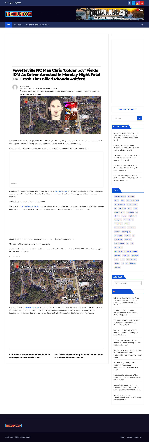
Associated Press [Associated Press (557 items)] (133, 200)
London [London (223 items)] (117, 232)
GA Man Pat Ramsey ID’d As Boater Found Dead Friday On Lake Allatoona (126, 168)
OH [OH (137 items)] (132, 243)
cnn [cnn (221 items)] (129, 208)
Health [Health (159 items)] (124, 216)
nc (48, 91)
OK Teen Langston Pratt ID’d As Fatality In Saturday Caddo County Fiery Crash (126, 158)
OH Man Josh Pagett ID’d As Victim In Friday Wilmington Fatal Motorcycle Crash (127, 178)
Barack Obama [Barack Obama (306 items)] (119, 204)
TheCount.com (122, 291)
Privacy (18, 25)
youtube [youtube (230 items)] (117, 267)
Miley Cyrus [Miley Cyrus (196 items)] (118, 235)
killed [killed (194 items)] (127, 224)
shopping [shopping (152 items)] (126, 255)
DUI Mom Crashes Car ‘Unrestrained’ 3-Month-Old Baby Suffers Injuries (127, 397)
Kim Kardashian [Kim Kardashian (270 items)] (119, 228)
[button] (142, 25)
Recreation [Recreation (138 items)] (118, 247)
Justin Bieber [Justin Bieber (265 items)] (128, 220)
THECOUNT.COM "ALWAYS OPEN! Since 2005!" (40, 89)
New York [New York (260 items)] (128, 239)
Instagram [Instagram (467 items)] (117, 220)
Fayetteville (41, 91)
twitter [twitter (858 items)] (116, 263)
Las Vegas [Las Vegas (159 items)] (131, 228)
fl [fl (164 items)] (137, 212)
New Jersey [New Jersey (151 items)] (118, 239)
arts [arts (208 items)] (122, 200)
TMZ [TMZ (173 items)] (122, 259)
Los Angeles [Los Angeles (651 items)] (126, 232)
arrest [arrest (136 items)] (116, 200)
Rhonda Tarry (35, 94)
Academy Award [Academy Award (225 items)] (120, 196)
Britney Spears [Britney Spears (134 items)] (132, 204)
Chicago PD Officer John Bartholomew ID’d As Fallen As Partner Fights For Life (126, 148)
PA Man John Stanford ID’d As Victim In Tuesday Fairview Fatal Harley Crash (127, 377)
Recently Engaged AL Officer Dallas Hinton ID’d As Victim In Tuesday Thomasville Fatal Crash (127, 387)
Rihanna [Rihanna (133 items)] (117, 255)
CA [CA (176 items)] (115, 208)
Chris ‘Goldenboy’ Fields (28, 206)
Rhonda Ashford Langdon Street (63, 91)
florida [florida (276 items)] (116, 216)
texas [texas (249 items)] (116, 259)
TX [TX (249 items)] (123, 263)
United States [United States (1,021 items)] (131, 263)
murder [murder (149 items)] (127, 235)
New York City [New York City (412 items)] (119, 243)
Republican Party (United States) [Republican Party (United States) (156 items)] (125, 251)
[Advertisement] (56, 50)
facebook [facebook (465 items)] (130, 212)
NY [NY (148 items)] (128, 243)
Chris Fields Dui (28, 91)
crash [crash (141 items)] (135, 208)
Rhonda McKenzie (85, 91)
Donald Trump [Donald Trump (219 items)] (119, 212)
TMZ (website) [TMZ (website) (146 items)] (131, 259)
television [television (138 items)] (135, 255)
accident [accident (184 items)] (131, 196)
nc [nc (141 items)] (133, 235)
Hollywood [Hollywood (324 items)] (132, 216)
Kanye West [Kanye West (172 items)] (118, 224)
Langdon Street (61, 191)
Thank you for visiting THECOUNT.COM (17, 437)
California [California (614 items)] (122, 208)
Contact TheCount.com (37, 25)
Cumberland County (31, 307)
